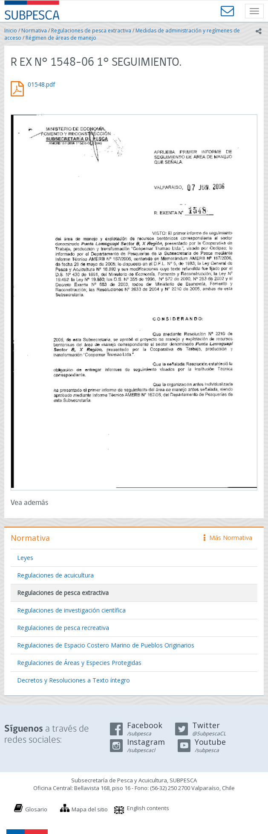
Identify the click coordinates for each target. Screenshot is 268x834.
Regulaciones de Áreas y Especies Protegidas (79, 663)
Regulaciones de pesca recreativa (63, 628)
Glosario (36, 809)
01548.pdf (41, 84)
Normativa (34, 30)
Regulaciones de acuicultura (55, 575)
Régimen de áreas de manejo (61, 37)
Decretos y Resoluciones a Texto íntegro (73, 680)
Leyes (25, 558)
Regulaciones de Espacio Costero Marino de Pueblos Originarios (105, 645)
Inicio (10, 30)
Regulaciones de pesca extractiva (91, 30)
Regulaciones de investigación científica (71, 610)
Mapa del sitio (90, 809)
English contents (148, 808)
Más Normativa (228, 538)
